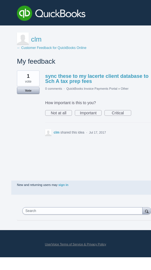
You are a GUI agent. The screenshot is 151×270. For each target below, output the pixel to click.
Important (91, 113)
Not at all (61, 113)
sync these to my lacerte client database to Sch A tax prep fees (96, 78)
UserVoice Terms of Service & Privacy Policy (75, 244)
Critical (121, 113)
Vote (28, 90)
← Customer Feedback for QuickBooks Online (51, 48)
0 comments (53, 88)
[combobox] (83, 211)
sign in (63, 185)
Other (125, 88)
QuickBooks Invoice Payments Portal (91, 88)
